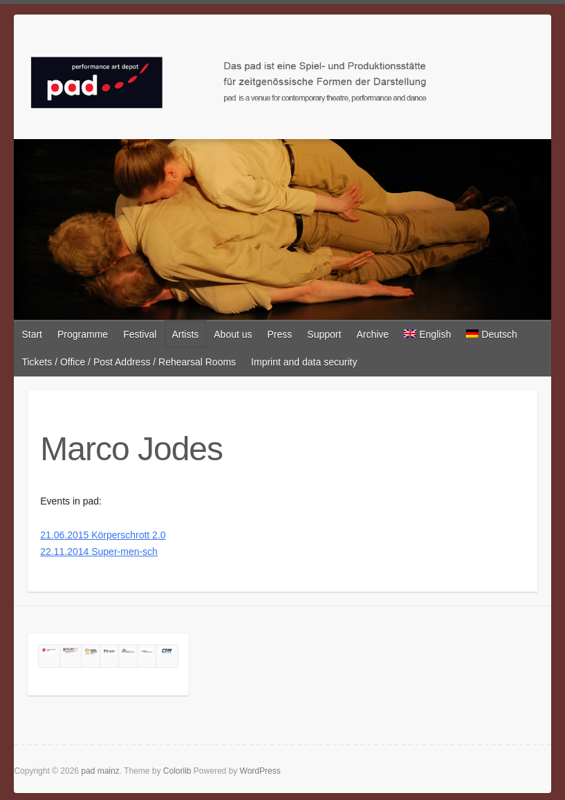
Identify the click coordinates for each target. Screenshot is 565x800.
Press (280, 334)
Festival (139, 334)
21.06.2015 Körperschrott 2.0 (102, 534)
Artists (185, 334)
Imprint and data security (304, 361)
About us (233, 334)
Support (324, 334)
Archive (372, 334)
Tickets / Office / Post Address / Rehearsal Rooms (128, 361)
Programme (82, 334)
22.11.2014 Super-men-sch (99, 551)
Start (31, 334)
